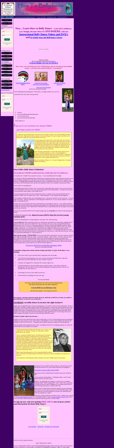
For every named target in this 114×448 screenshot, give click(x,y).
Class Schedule (5, 62)
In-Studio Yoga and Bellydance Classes (46, 38)
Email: (3, 35)
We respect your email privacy (7, 44)
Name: (3, 31)
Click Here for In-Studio (41, 83)
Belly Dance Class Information (41, 85)
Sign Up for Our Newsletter (43, 87)
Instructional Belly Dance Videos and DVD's (43, 34)
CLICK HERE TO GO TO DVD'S (43, 63)
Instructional (19, 83)
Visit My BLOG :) (6, 90)
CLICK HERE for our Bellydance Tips (43, 288)
